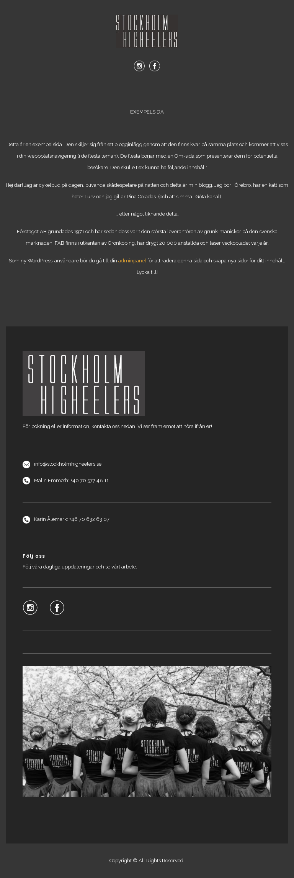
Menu (147, 91)
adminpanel (132, 261)
